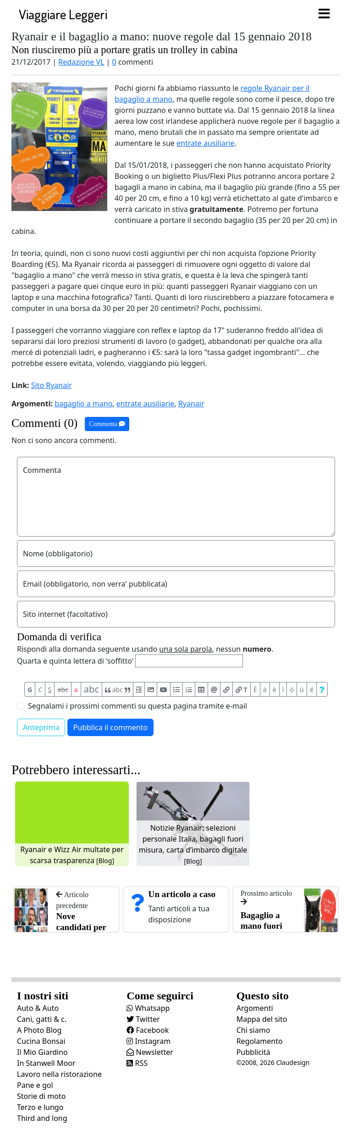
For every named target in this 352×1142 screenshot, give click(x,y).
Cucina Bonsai (41, 1041)
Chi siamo (253, 1030)
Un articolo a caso (182, 894)
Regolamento (259, 1041)
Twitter (143, 1019)
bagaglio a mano (83, 404)
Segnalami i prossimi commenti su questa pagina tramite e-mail (137, 706)
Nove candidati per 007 (81, 927)
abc (63, 689)
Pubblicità (253, 1052)
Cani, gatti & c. (41, 1019)
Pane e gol (35, 1085)
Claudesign (292, 1062)
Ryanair (191, 404)
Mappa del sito (261, 1019)
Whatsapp (148, 1008)
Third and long (42, 1118)
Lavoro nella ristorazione (59, 1074)
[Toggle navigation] (324, 14)
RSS (137, 1063)
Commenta (107, 424)
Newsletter (149, 1052)
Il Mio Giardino (42, 1052)
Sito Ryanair (51, 385)
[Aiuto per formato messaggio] (322, 689)
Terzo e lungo (40, 1107)
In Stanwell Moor (46, 1063)
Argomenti (254, 1008)
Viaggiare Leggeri (63, 14)
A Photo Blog (39, 1030)
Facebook (147, 1030)
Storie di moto (41, 1096)
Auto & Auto (38, 1008)
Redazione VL (81, 62)
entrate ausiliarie (205, 143)
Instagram (148, 1041)
